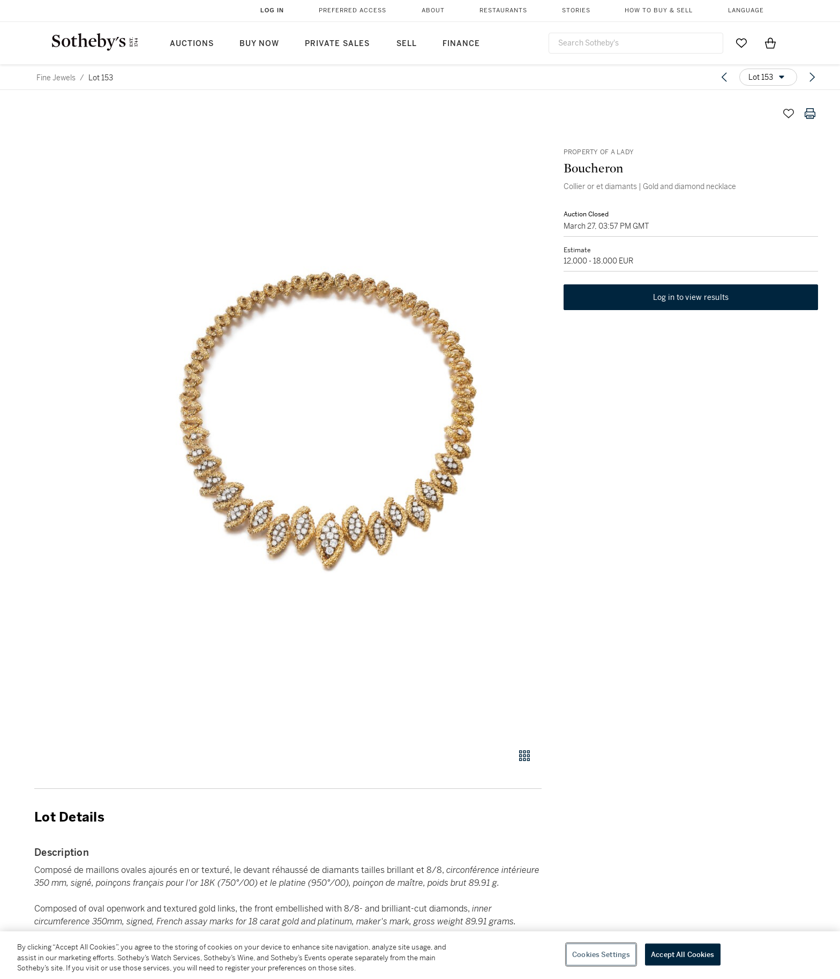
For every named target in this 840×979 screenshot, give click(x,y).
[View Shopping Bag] (770, 43)
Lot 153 (100, 77)
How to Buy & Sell (659, 10)
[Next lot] (812, 77)
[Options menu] (768, 77)
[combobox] (636, 43)
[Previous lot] (724, 77)
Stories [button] (576, 10)
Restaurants (503, 10)
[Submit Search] (711, 43)
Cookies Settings (601, 954)
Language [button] (746, 10)
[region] (420, 955)
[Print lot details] (810, 113)
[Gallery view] (524, 755)
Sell (406, 43)
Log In (272, 10)
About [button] (433, 10)
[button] (329, 419)
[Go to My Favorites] (741, 43)
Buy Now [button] (259, 43)
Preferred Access (352, 10)
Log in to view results (691, 298)
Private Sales (337, 43)
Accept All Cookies (682, 954)
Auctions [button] (192, 43)
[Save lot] (788, 113)
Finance (461, 43)
